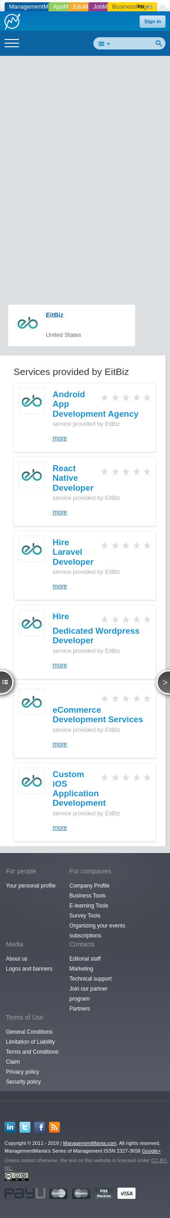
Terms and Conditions (32, 1052)
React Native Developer (73, 478)
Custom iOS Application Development (79, 788)
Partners (79, 1009)
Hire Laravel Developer (73, 552)
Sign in (152, 21)
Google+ (151, 1151)
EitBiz (54, 315)
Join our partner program (88, 994)
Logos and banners (29, 969)
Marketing (81, 969)
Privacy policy (22, 1072)
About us (16, 959)
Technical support (90, 979)
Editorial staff (85, 959)
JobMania (105, 6)
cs (152, 6)
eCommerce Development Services (98, 714)
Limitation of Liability (30, 1042)
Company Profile (89, 886)
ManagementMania (34, 6)
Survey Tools (84, 915)
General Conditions (29, 1032)
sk (162, 6)
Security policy (23, 1082)
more (60, 438)
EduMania (86, 6)
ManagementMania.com (90, 1143)
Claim (13, 1062)
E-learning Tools (88, 905)
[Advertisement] (85, 147)
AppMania (66, 6)
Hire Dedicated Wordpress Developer (96, 628)
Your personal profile (31, 886)
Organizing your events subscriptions (97, 930)
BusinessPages (132, 6)
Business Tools (87, 896)
